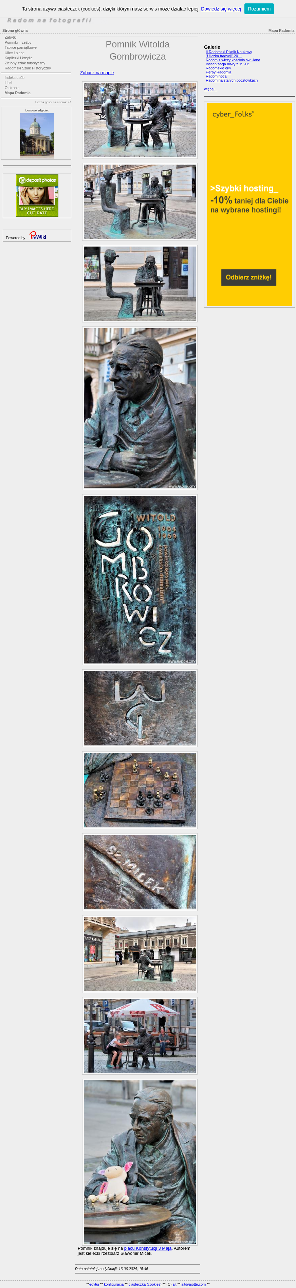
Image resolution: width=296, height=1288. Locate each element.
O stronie (12, 88)
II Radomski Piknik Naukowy (229, 52)
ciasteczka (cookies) (145, 1284)
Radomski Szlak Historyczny (28, 68)
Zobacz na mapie (97, 72)
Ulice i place (14, 53)
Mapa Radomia (18, 93)
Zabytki (11, 37)
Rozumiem (259, 9)
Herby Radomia (218, 72)
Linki (8, 83)
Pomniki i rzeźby (18, 42)
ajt (174, 1284)
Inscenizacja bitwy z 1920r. (227, 64)
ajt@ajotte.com (193, 1284)
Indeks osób (14, 78)
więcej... (210, 89)
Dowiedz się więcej (221, 9)
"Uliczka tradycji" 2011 (224, 56)
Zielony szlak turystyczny (25, 63)
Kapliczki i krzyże (19, 58)
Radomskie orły (218, 68)
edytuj (94, 1284)
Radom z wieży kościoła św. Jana (233, 60)
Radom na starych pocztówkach (232, 80)
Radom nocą (216, 76)
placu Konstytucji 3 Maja (148, 1248)
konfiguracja (114, 1284)
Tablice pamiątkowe (21, 47)
